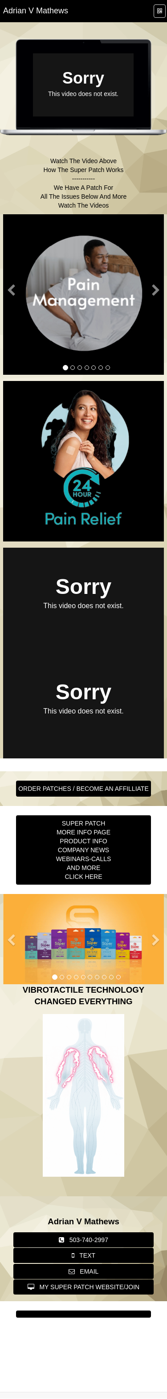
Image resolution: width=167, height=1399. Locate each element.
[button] (11, 328)
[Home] (35, 11)
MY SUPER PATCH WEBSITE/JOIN (83, 1287)
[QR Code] (160, 11)
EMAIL (84, 1271)
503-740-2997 (83, 1239)
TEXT (83, 1255)
